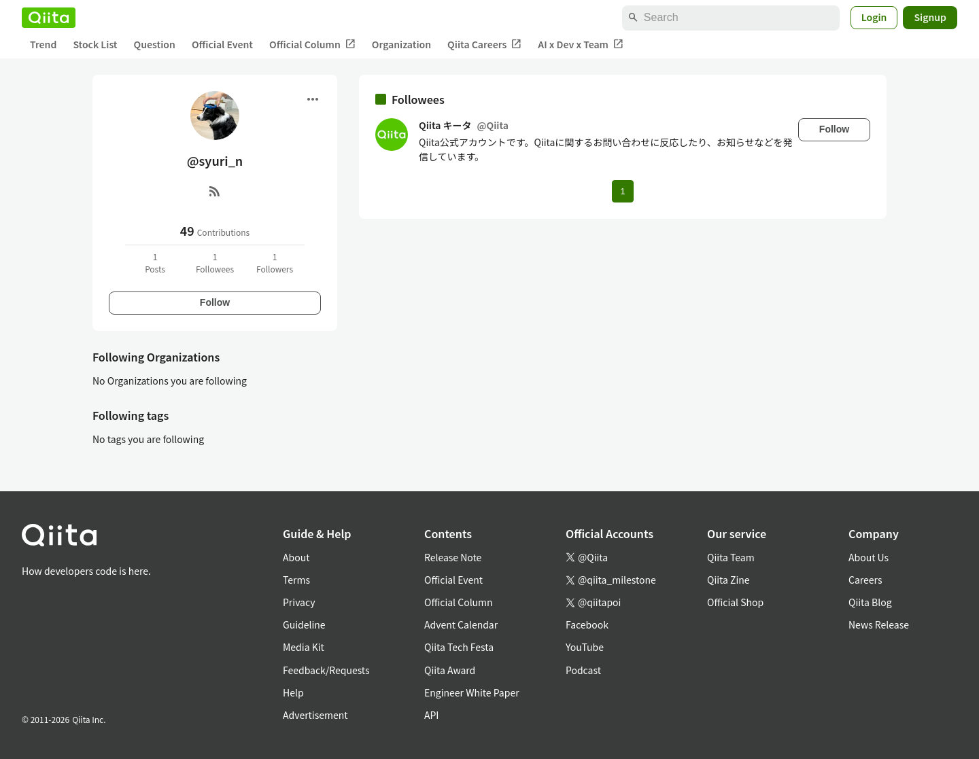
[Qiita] (48, 17)
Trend (43, 44)
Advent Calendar (461, 624)
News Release (878, 624)
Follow (215, 302)
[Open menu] (312, 99)
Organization (401, 44)
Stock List (95, 44)
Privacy (299, 602)
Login (874, 17)
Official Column (312, 44)
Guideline (304, 624)
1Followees (215, 263)
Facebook (587, 624)
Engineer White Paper (471, 692)
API (431, 715)
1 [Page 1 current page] (622, 191)
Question (154, 44)
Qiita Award (449, 670)
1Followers (274, 263)
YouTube (585, 647)
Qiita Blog (870, 602)
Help (293, 692)
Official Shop (735, 602)
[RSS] (215, 191)
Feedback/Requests (326, 670)
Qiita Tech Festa (459, 647)
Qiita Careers (484, 44)
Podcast (583, 670)
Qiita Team (731, 557)
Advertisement (315, 715)
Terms (296, 579)
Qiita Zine (728, 579)
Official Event (222, 44)
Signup (930, 17)
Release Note (452, 557)
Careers (865, 579)
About (296, 557)
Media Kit (303, 647)
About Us (868, 557)
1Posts (155, 263)
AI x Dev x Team (580, 44)
